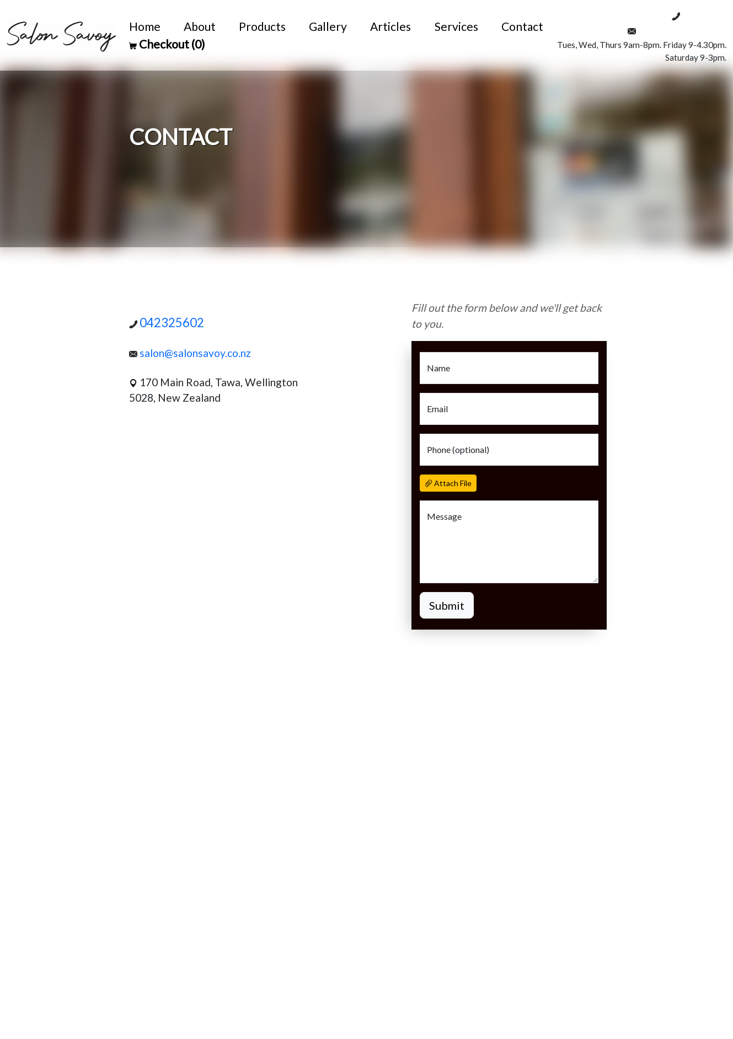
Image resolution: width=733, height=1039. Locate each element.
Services (456, 26)
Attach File (448, 483)
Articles (390, 26)
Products (262, 26)
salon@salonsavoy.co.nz (677, 30)
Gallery (328, 26)
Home (144, 26)
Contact (522, 26)
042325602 (699, 15)
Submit (446, 605)
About (200, 26)
